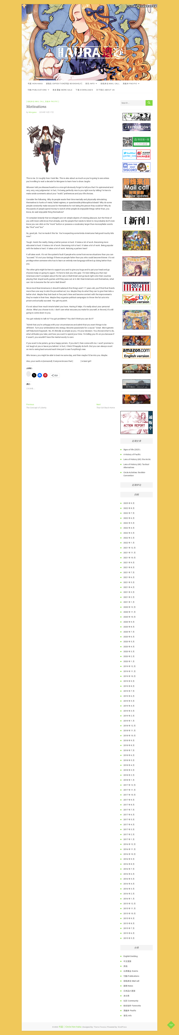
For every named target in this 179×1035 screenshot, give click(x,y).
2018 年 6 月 (129, 755)
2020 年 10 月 (129, 617)
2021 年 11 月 (129, 553)
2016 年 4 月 (129, 884)
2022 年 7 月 (129, 513)
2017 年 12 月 (129, 785)
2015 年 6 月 (129, 933)
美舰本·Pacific (130, 84)
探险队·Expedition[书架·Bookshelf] (64, 84)
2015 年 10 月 (129, 913)
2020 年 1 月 (129, 661)
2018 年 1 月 (129, 780)
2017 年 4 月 (129, 824)
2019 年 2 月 (129, 716)
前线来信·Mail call (110, 84)
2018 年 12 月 (129, 726)
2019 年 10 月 (129, 676)
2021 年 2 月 (129, 597)
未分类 (126, 996)
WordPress (122, 1027)
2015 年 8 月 (129, 923)
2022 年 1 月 (129, 543)
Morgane (32, 112)
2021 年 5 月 (129, 582)
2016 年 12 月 (129, 844)
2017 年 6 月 (129, 815)
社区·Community (130, 1001)
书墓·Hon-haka (35, 84)
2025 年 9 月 (129, 503)
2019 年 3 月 (129, 711)
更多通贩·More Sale (62, 90)
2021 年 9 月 (129, 562)
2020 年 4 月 (129, 646)
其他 (125, 966)
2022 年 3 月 (129, 533)
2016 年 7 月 (129, 869)
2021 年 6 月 (129, 577)
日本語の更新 (129, 991)
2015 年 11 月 (129, 908)
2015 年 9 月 (129, 918)
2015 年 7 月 (129, 928)
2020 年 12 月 (129, 607)
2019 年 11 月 (129, 671)
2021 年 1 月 (129, 602)
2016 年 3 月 (129, 889)
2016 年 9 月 (129, 859)
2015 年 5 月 (129, 938)
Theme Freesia (100, 1027)
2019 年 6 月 (129, 696)
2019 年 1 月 (129, 721)
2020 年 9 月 (129, 622)
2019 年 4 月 (129, 706)
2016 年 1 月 (129, 899)
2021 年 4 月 (129, 587)
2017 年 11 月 (129, 790)
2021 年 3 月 (129, 592)
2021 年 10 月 (129, 558)
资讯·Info (90, 84)
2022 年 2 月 (129, 538)
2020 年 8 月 (129, 627)
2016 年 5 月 (129, 879)
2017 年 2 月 (129, 834)
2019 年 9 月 (129, 681)
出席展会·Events (130, 971)
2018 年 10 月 (129, 735)
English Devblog (130, 956)
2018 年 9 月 (129, 740)
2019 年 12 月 (129, 666)
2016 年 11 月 (129, 849)
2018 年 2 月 (129, 775)
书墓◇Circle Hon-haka (70, 1027)
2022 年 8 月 (129, 508)
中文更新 (127, 961)
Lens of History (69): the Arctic (137, 459)
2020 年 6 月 (129, 637)
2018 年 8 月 (129, 745)
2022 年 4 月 (129, 528)
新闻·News (128, 986)
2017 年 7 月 (129, 810)
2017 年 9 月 (129, 800)
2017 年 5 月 (129, 819)
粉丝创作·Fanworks (132, 1006)
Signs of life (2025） (132, 449)
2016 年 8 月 (129, 864)
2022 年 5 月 (129, 523)
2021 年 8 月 (129, 567)
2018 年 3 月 (129, 770)
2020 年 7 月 (129, 632)
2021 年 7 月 (129, 572)
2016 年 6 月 (129, 874)
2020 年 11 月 (129, 612)
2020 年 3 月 (129, 651)
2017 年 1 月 (129, 839)
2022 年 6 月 (129, 518)
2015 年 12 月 (129, 903)
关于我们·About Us (105, 90)
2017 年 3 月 (129, 829)
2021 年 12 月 (129, 548)
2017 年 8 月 (129, 805)
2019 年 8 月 (129, 686)
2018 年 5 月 (129, 760)
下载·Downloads (84, 90)
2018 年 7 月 (129, 750)
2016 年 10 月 (129, 854)
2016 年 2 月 (129, 894)
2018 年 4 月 (129, 765)
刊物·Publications (37, 90)
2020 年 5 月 (129, 641)
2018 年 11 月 (129, 730)
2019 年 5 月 (129, 701)
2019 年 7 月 (129, 691)
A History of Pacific (132, 454)
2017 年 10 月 (129, 795)
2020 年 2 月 (129, 656)
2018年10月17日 (46, 112)
